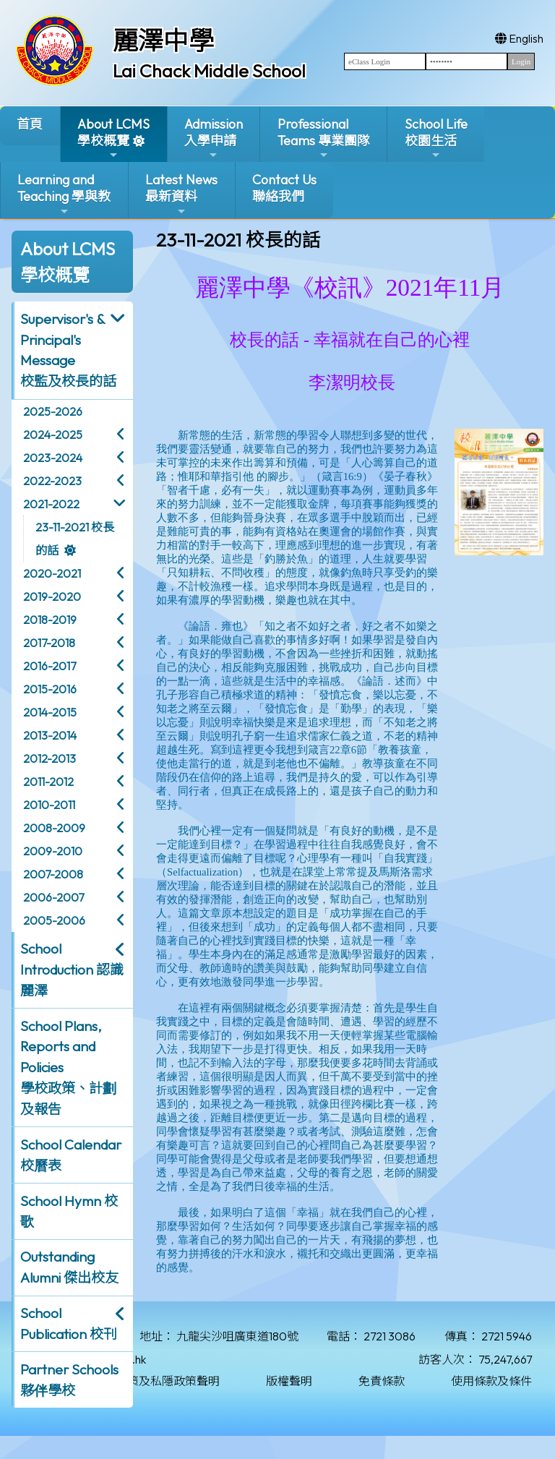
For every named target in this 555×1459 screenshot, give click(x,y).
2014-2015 (50, 712)
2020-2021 (52, 573)
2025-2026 (52, 411)
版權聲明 (289, 1381)
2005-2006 (54, 920)
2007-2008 (53, 874)
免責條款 (381, 1381)
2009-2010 (52, 851)
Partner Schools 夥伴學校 (69, 1380)
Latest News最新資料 (181, 194)
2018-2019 (50, 619)
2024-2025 (52, 434)
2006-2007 (53, 897)
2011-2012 (48, 781)
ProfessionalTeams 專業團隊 (324, 138)
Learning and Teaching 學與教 (64, 194)
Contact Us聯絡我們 (284, 188)
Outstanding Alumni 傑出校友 (69, 1267)
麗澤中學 (163, 40)
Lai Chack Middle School (209, 70)
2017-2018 (49, 643)
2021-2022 (51, 504)
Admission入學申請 (213, 138)
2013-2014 (50, 735)
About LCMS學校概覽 (113, 138)
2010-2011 (49, 804)
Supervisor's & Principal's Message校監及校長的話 (68, 350)
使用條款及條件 (491, 1381)
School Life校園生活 (436, 138)
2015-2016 (50, 689)
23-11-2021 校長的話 (74, 538)
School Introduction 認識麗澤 (72, 969)
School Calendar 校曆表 (70, 1155)
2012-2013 (49, 758)
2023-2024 (52, 457)
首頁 (30, 124)
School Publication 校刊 (68, 1323)
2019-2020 (52, 596)
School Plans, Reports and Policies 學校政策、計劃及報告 (68, 1067)
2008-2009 (54, 828)
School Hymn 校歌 (69, 1211)
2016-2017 (49, 666)
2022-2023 (52, 481)
